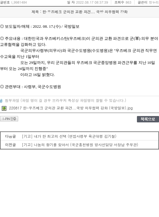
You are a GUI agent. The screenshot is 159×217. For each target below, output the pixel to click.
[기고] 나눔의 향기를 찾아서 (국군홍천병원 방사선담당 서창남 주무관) (80, 144)
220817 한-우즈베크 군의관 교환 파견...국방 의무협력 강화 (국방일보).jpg (67, 107)
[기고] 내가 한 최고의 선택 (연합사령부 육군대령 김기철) (69, 136)
